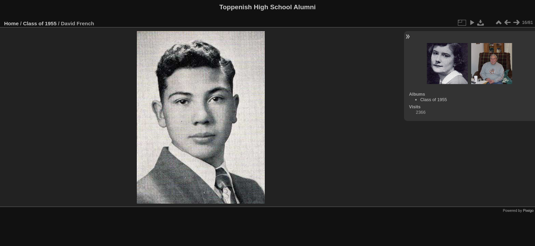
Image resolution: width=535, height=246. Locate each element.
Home (11, 23)
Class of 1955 (40, 23)
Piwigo (528, 210)
